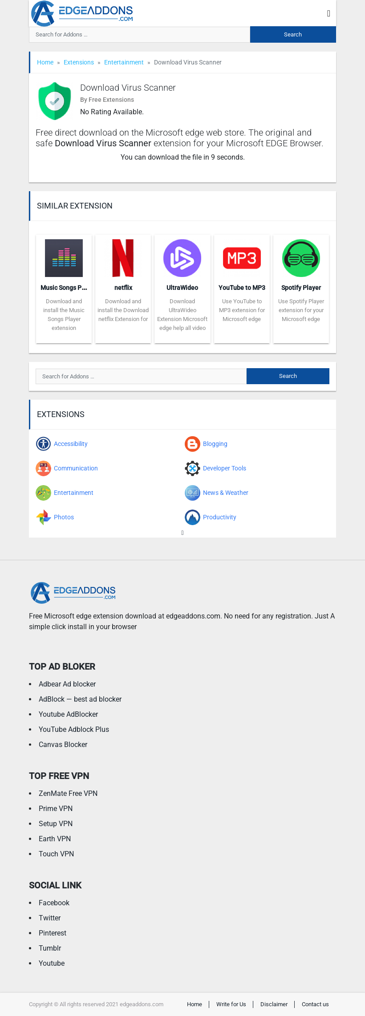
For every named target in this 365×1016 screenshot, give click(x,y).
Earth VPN (55, 839)
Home (45, 62)
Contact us (315, 1004)
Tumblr (50, 948)
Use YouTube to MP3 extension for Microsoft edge (242, 310)
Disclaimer (274, 1004)
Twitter (50, 918)
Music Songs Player (68, 287)
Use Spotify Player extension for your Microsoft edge (301, 310)
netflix (123, 287)
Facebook (54, 903)
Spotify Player (301, 287)
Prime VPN (56, 808)
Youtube (52, 963)
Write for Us (231, 1004)
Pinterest (52, 933)
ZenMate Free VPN (68, 793)
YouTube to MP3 (242, 287)
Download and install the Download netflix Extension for (123, 310)
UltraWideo (182, 287)
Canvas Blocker (63, 744)
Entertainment (124, 62)
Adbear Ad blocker (67, 684)
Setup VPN (56, 823)
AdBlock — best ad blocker (80, 699)
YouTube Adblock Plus (74, 729)
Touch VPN (56, 854)
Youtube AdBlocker (68, 714)
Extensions (79, 62)
